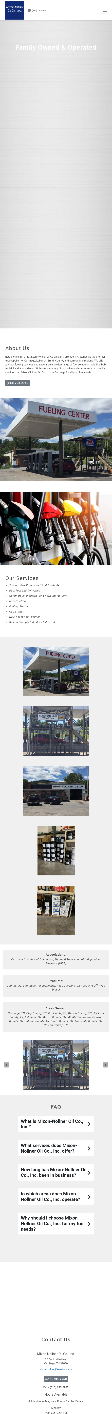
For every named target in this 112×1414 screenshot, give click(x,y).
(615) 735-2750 (37, 10)
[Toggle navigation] (104, 10)
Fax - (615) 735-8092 (56, 1407)
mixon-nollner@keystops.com (56, 1389)
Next (105, 1085)
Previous (6, 1085)
